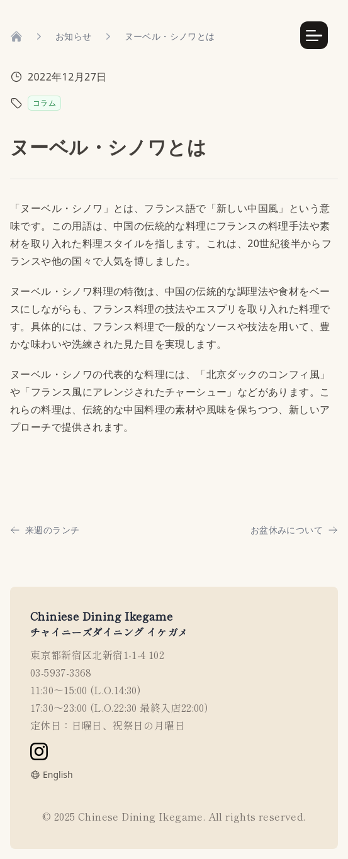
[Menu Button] (314, 35)
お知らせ (73, 36)
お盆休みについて (294, 530)
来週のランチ (44, 530)
